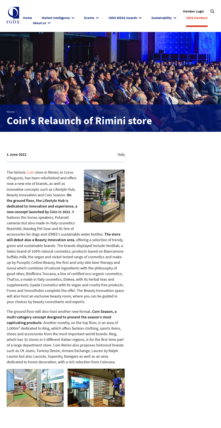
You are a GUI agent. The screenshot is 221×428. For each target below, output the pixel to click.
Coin (30, 172)
